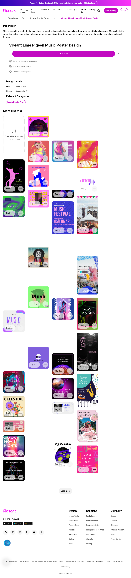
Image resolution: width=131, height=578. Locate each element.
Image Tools (74, 516)
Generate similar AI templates (25, 61)
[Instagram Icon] (20, 532)
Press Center (116, 539)
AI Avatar (90, 539)
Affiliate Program (117, 530)
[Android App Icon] (18, 524)
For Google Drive (93, 525)
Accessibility (65, 567)
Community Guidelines (95, 561)
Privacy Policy (24, 561)
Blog (112, 534)
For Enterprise (91, 516)
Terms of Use (12, 561)
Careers (114, 521)
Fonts (71, 544)
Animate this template (22, 66)
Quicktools (90, 534)
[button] (23, 10)
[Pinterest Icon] (41, 532)
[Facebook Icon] (5, 532)
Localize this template (21, 72)
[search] (99, 11)
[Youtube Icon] (34, 532)
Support (114, 516)
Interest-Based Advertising (75, 561)
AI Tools (72, 530)
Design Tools (74, 525)
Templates (73, 534)
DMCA (108, 561)
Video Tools (73, 521)
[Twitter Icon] (12, 532)
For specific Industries (95, 530)
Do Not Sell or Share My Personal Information (47, 561)
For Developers (92, 521)
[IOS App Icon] (7, 524)
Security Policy (118, 561)
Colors (71, 539)
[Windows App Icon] (28, 524)
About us (114, 525)
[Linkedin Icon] (27, 532)
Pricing (89, 544)
